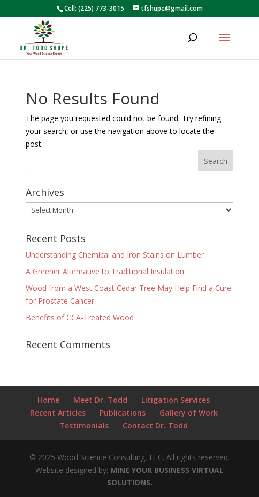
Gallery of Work (188, 413)
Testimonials (84, 425)
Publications (123, 413)
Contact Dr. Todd (155, 425)
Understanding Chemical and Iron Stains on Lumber (115, 255)
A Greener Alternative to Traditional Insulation (105, 271)
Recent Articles (58, 413)
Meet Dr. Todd (100, 400)
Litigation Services (175, 400)
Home (48, 400)
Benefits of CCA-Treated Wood (80, 317)
